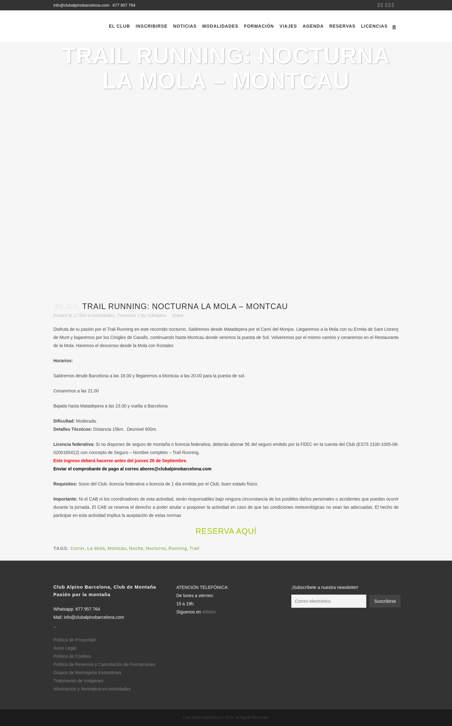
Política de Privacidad (74, 639)
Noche (136, 548)
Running (178, 548)
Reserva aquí (226, 531)
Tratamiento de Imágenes (78, 680)
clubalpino (157, 315)
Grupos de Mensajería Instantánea (87, 672)
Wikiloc (209, 611)
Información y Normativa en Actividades (92, 688)
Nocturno (156, 548)
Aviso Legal (64, 648)
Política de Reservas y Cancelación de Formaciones (104, 664)
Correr (77, 548)
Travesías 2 (128, 315)
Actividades (103, 315)
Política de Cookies (72, 656)
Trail (195, 548)
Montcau (117, 548)
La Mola (96, 548)
